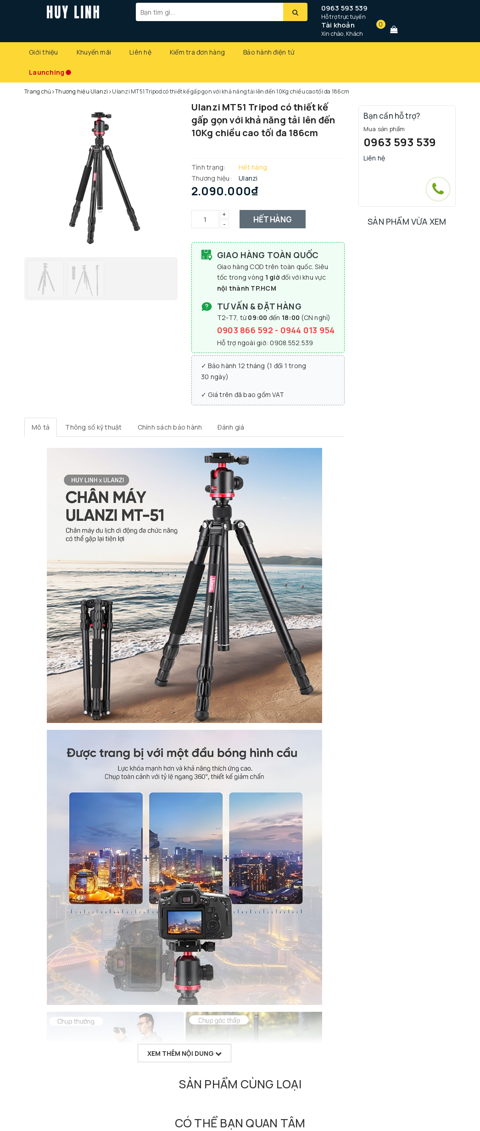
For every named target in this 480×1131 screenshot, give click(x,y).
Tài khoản (338, 25)
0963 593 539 (344, 8)
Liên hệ (140, 52)
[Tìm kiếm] (295, 12)
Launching (46, 72)
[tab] (40, 427)
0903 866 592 (246, 330)
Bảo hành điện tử (268, 52)
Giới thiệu (43, 52)
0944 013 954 (307, 330)
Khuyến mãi (94, 52)
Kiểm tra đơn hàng (197, 52)
